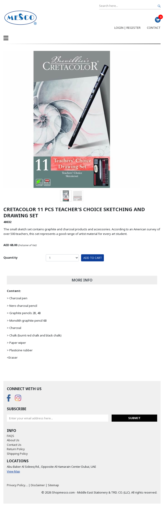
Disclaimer (38, 485)
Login (118, 28)
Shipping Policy (17, 454)
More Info (82, 280)
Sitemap (53, 485)
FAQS (10, 436)
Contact (154, 28)
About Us (13, 440)
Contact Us (14, 445)
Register (133, 28)
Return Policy (16, 449)
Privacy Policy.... (17, 485)
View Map (13, 471)
